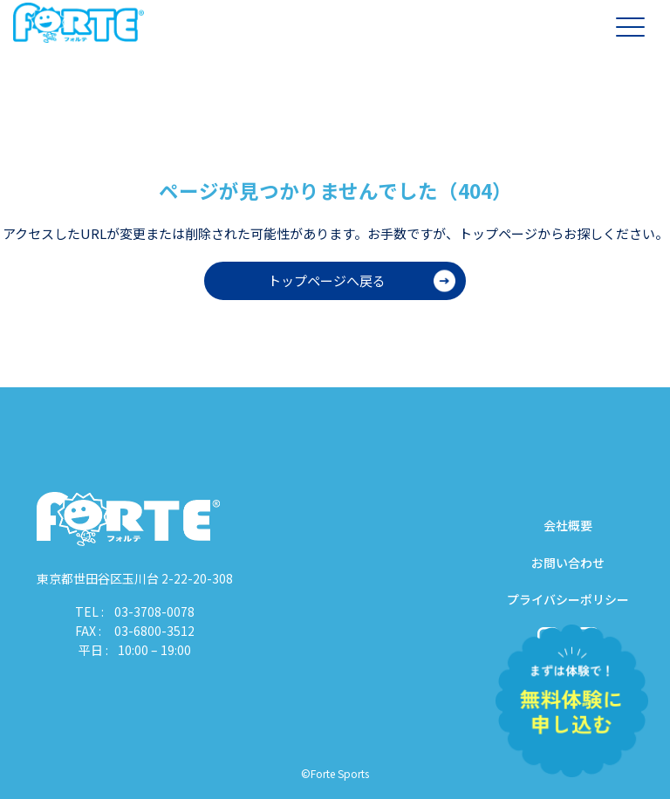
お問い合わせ (568, 562)
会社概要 (568, 525)
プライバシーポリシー (568, 599)
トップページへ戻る (327, 280)
